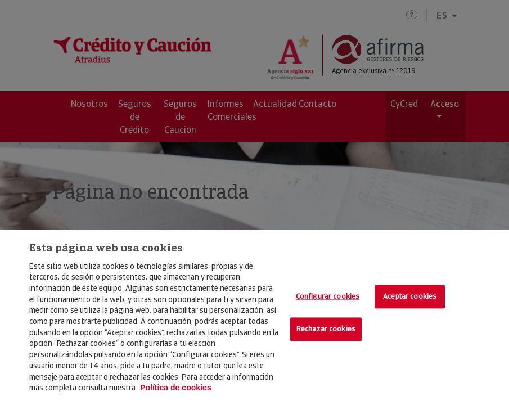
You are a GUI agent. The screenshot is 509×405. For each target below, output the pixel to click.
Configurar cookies (327, 297)
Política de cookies (175, 387)
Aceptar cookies (409, 297)
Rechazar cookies (325, 329)
